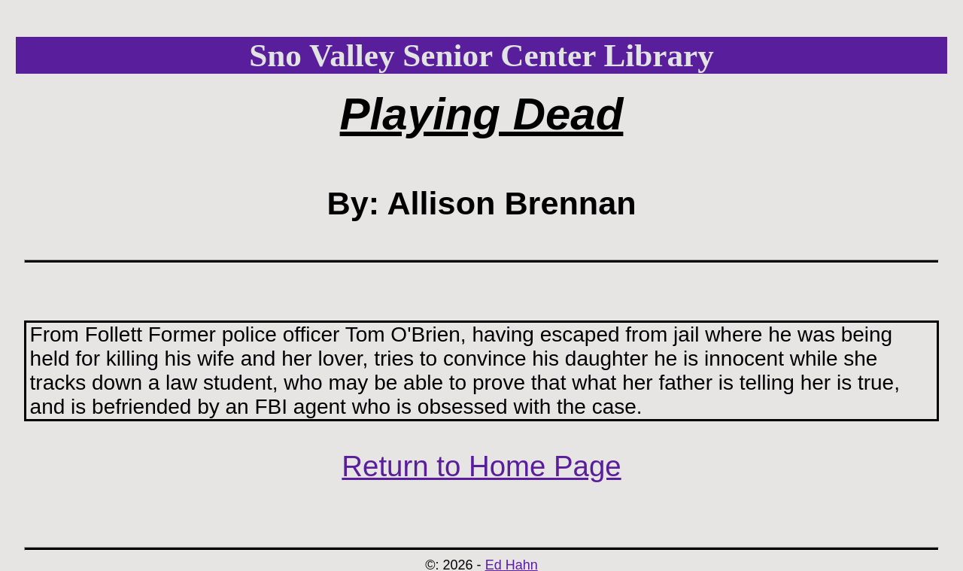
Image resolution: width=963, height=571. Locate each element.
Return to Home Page (481, 466)
